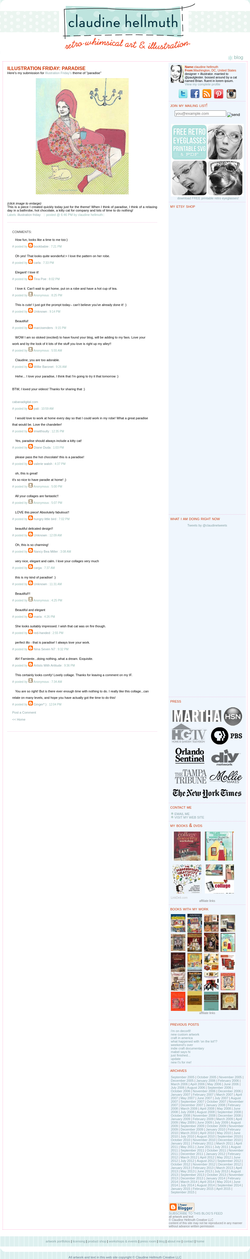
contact (188, 1241)
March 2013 (224, 1168)
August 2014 (206, 1185)
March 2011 (224, 1143)
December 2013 (191, 1178)
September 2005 (182, 1077)
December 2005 (182, 1080)
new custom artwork (185, 1034)
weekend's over (182, 1045)
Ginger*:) (40, 704)
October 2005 (207, 1077)
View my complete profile (202, 84)
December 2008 (229, 1115)
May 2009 (187, 1122)
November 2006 (204, 1091)
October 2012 (180, 1164)
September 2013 (192, 1174)
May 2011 (187, 1147)
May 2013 (187, 1171)
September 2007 (192, 1101)
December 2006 (229, 1091)
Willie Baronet (44, 366)
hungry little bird (45, 519)
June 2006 (231, 1084)
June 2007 (204, 1098)
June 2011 (204, 1147)
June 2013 (204, 1171)
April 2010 (207, 1133)
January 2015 (180, 1188)
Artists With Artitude (48, 665)
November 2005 (230, 1077)
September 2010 (229, 1136)
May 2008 (224, 1108)
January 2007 (180, 1094)
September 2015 (182, 1192)
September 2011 (192, 1150)
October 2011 (216, 1150)
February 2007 (203, 1094)
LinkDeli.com (179, 897)
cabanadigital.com (25, 402)
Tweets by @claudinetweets (207, 525)
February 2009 (203, 1119)
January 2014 (215, 1178)
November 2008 (204, 1115)
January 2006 (206, 1080)
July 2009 (221, 1122)
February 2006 (228, 1080)
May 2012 (224, 1157)
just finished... (180, 1055)
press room (148, 1241)
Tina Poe (40, 279)
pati (36, 408)
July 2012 (187, 1161)
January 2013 (180, 1168)
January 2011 (180, 1143)
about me (174, 1241)
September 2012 (229, 1161)
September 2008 (229, 1112)
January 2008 (215, 1105)
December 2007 (191, 1105)
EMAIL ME (181, 814)
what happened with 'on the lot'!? (194, 1041)
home (200, 1241)
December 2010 (229, 1140)
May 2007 (187, 1098)
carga (38, 567)
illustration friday (28, 214)
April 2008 (207, 1108)
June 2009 (204, 1122)
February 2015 (203, 1188)
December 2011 (191, 1154)
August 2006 (196, 1087)
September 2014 (229, 1185)
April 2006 (197, 1084)
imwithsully (41, 431)
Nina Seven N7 (44, 649)
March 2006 (179, 1084)
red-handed (42, 633)
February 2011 (203, 1143)
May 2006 (214, 1084)
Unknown (40, 311)
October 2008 (180, 1115)
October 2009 (216, 1126)
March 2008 (188, 1108)
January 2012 (215, 1154)
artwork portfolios (58, 1241)
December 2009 (191, 1129)
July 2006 (178, 1087)
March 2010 (188, 1133)
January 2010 (215, 1129)
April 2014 (207, 1181)
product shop (97, 1241)
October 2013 (216, 1174)
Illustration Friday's (58, 73)
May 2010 (224, 1133)
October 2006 (180, 1091)
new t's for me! (181, 1062)
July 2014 (187, 1185)
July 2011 (221, 1147)
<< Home (18, 719)
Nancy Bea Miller (46, 551)
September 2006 (219, 1087)
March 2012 (188, 1157)
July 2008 (187, 1112)
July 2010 (187, 1136)
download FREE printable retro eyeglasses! (208, 198)
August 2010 (206, 1136)
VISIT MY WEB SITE (189, 817)
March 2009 (224, 1119)
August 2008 (206, 1112)
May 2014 (224, 1181)
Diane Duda (42, 447)
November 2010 (204, 1140)
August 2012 (206, 1161)
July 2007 (221, 1098)
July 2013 (221, 1171)
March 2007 (224, 1094)
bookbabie (41, 246)
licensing (79, 1241)
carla (37, 262)
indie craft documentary (187, 1048)
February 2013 (203, 1168)
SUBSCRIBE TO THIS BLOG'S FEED (196, 1213)
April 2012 (207, 1157)
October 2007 (216, 1101)
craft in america (182, 1038)
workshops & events (123, 1241)
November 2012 (204, 1164)
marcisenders (43, 327)
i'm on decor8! (181, 1031)
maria (38, 616)
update (176, 1059)
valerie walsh (43, 463)
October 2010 (180, 1140)
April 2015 (223, 1188)
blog (162, 1241)
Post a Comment (24, 712)
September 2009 (192, 1126)
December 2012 (229, 1164)
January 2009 (180, 1119)
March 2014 (188, 1181)
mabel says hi (180, 1052)
